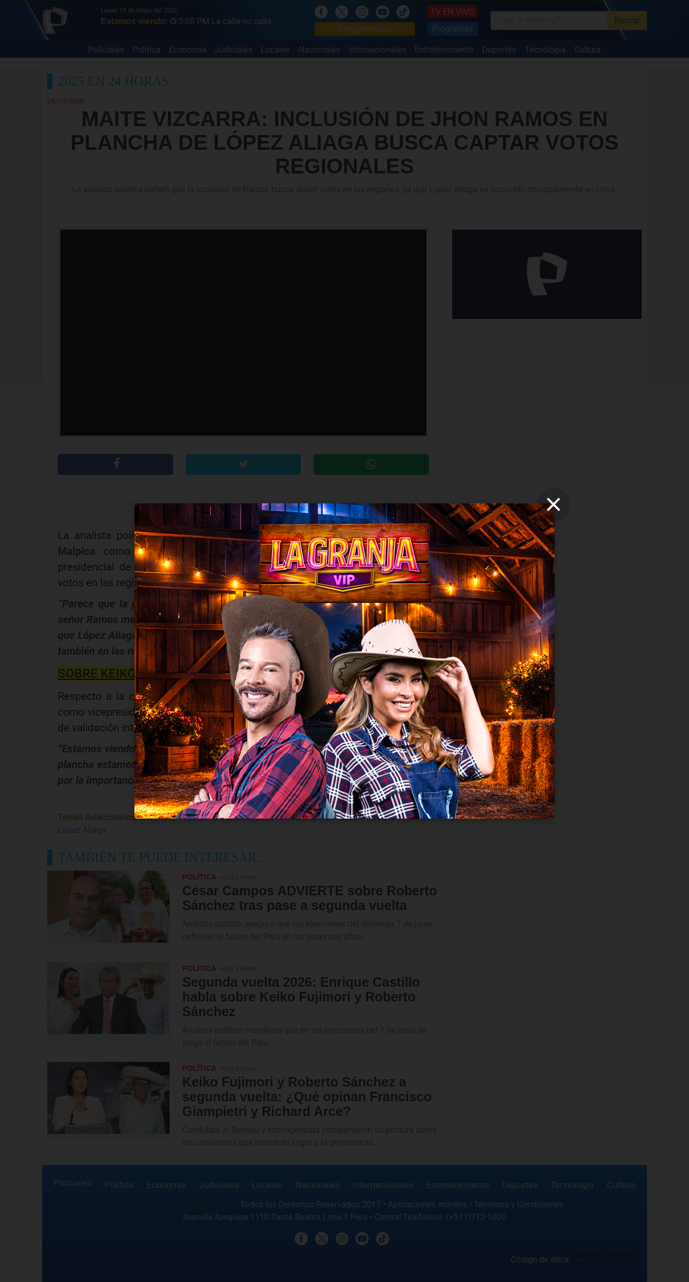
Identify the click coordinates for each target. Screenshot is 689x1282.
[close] (553, 504)
